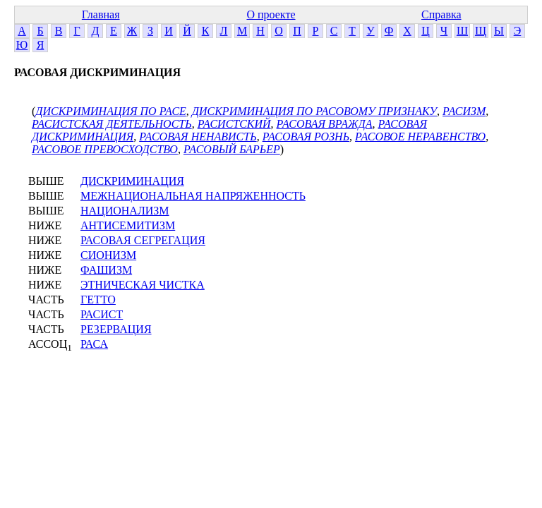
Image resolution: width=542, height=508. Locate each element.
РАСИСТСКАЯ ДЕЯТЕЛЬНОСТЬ (112, 124)
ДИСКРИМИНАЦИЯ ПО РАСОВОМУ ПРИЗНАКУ (314, 111)
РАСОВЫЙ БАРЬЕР (231, 149)
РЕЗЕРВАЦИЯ (116, 329)
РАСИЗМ (464, 111)
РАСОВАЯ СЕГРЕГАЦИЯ (142, 240)
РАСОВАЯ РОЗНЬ (306, 137)
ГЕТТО (98, 300)
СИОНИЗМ (108, 255)
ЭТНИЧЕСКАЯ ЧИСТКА (142, 285)
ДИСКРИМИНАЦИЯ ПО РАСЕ (110, 111)
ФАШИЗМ (106, 270)
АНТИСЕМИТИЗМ (127, 225)
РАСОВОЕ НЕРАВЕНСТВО (420, 137)
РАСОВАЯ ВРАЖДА (325, 124)
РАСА (94, 344)
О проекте (270, 14)
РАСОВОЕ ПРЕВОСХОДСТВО (105, 149)
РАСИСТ (101, 314)
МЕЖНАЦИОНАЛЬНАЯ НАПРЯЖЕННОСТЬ (193, 196)
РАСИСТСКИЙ (234, 124)
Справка (441, 14)
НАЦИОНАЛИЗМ (124, 211)
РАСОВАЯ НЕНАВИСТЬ (197, 137)
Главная (101, 14)
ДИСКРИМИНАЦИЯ (132, 181)
